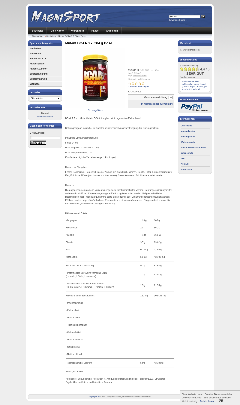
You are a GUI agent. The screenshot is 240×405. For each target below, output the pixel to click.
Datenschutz (187, 153)
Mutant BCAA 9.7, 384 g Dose (72, 36)
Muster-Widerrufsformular (193, 147)
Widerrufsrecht (188, 142)
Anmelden (112, 30)
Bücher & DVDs (38, 58)
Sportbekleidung (39, 74)
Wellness (35, 84)
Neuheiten (51, 36)
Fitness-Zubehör (38, 68)
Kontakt (184, 164)
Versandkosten (140, 75)
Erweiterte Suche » (178, 20)
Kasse (94, 30)
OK (221, 401)
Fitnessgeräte (37, 63)
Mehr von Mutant (45, 117)
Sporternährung (38, 79)
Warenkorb (77, 30)
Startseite (37, 30)
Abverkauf (35, 53)
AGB (183, 158)
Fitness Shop (38, 36)
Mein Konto (57, 30)
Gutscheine (186, 126)
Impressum (186, 169)
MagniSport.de (94, 397)
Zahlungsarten (188, 136)
